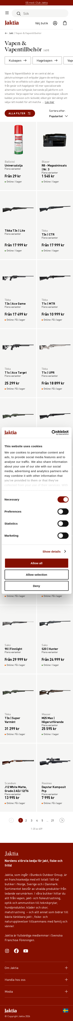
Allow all (36, 563)
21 (52, 820)
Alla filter (20, 113)
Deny (36, 586)
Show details (52, 551)
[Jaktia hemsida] (12, 23)
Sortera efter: (58, 113)
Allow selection (36, 574)
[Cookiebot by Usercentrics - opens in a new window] (52, 432)
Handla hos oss (36, 979)
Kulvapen (18, 60)
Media (36, 991)
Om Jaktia (36, 968)
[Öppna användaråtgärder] (55, 23)
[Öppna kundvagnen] (64, 23)
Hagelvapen (47, 60)
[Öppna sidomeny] (7, 13)
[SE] (65, 1013)
